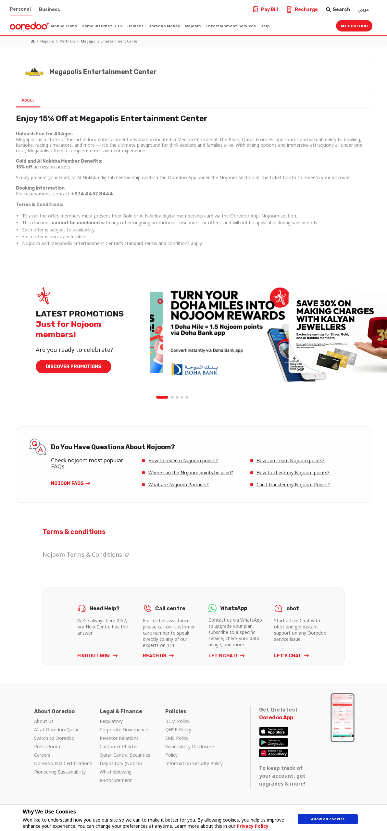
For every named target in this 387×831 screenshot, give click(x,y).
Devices (135, 26)
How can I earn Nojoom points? (290, 460)
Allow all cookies (327, 820)
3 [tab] (177, 397)
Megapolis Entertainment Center (110, 41)
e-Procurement (116, 780)
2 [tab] (172, 397)
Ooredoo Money (164, 26)
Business (49, 9)
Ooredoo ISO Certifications (63, 763)
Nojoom (193, 26)
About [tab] (28, 100)
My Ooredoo (354, 26)
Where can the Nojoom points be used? (190, 472)
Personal (20, 9)
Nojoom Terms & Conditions (86, 554)
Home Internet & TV (102, 26)
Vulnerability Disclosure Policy (189, 750)
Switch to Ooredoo (54, 738)
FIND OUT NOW (94, 656)
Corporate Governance (124, 729)
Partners (67, 41)
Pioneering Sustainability (60, 772)
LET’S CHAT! (223, 656)
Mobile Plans (64, 26)
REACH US (155, 656)
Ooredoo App (276, 717)
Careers (42, 755)
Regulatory (111, 721)
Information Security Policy (194, 763)
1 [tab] (162, 397)
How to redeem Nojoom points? (183, 460)
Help (265, 26)
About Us (44, 721)
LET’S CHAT (288, 656)
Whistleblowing (115, 772)
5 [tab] (187, 397)
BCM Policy (177, 721)
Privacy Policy (250, 826)
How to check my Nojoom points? (293, 472)
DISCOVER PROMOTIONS (73, 367)
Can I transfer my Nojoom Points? (293, 484)
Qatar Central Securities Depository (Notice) (125, 759)
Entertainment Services (231, 26)
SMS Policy (176, 738)
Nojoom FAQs (67, 483)
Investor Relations (119, 738)
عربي (363, 9)
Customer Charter (119, 746)
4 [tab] (182, 397)
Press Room (47, 746)
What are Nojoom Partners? (178, 484)
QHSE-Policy (178, 729)
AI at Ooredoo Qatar (56, 729)
